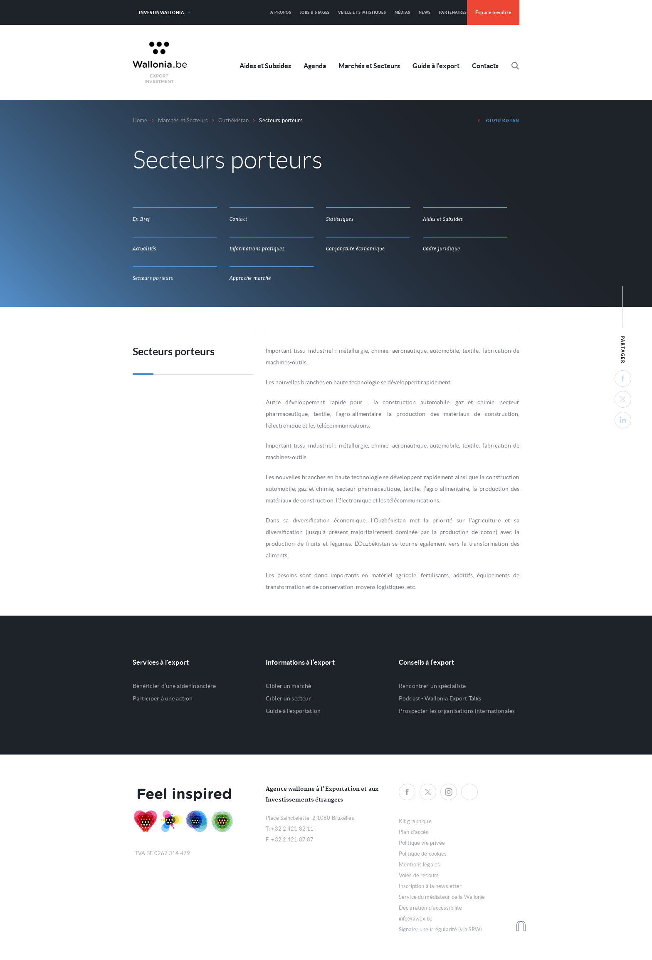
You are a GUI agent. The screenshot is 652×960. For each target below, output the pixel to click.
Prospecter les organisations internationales (457, 711)
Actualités (144, 248)
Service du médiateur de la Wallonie (442, 897)
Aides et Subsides (265, 65)
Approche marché (250, 278)
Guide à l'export (435, 65)
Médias (402, 12)
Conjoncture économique (355, 248)
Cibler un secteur (288, 698)
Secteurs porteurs (153, 278)
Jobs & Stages (315, 12)
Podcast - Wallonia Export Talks (440, 698)
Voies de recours (419, 875)
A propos (280, 12)
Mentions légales (419, 864)
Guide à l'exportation (293, 711)
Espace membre (493, 12)
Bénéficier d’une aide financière (174, 686)
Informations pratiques (257, 248)
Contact (238, 219)
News (425, 12)
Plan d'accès (414, 832)
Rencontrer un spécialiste (432, 686)
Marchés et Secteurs (369, 65)
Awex (160, 62)
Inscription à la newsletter (430, 886)
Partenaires (453, 12)
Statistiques (339, 219)
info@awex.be (416, 918)
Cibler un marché (288, 686)
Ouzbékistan (233, 120)
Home (140, 120)
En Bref (141, 219)
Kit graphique (415, 821)
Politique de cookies (423, 854)
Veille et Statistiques (362, 12)
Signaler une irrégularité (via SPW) (440, 929)
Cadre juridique (441, 248)
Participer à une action (163, 698)
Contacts (485, 65)
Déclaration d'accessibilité (430, 908)
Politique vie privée (422, 843)
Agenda (315, 65)
